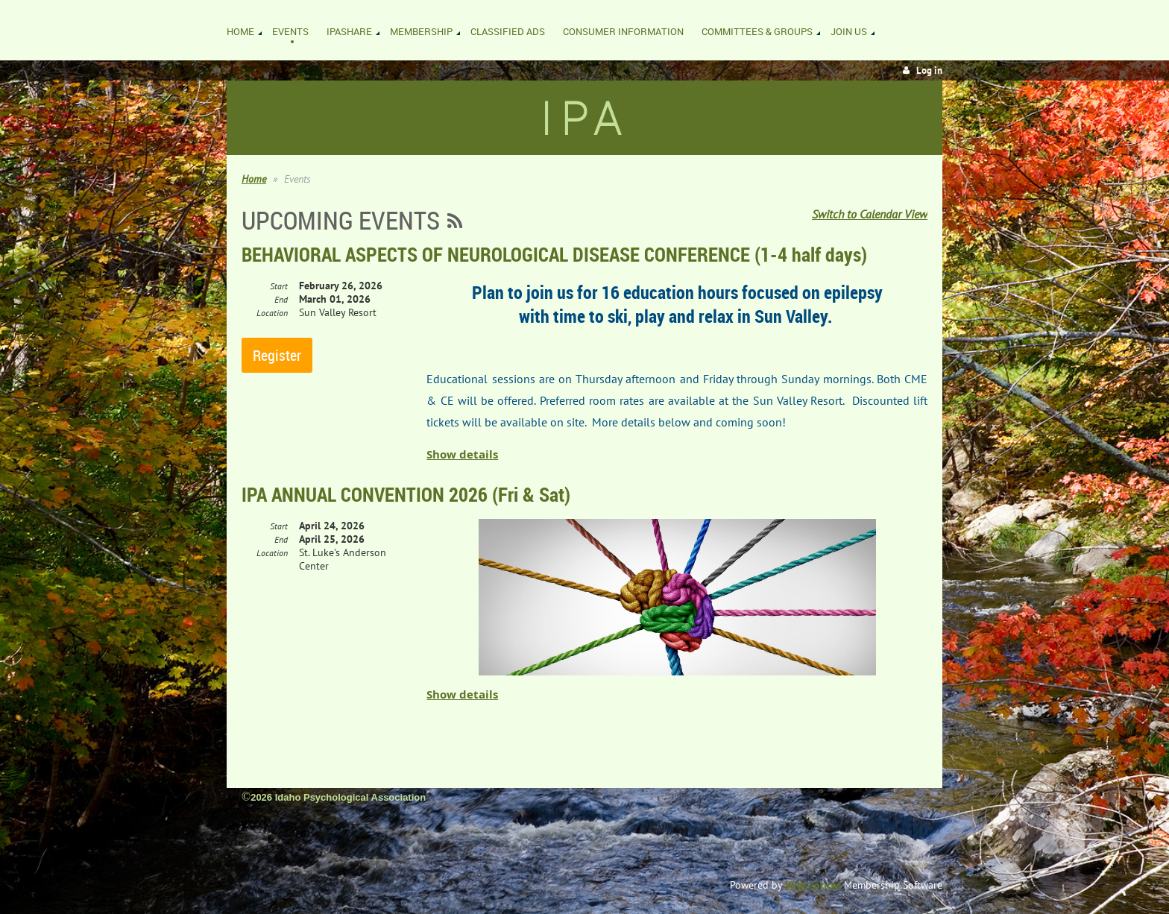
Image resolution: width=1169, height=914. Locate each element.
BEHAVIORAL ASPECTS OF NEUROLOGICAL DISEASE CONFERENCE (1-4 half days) (554, 254)
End (281, 299)
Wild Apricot (813, 885)
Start (279, 285)
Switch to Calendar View (869, 214)
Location (272, 312)
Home (254, 179)
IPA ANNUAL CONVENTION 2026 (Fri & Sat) (406, 494)
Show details (462, 454)
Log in (929, 70)
